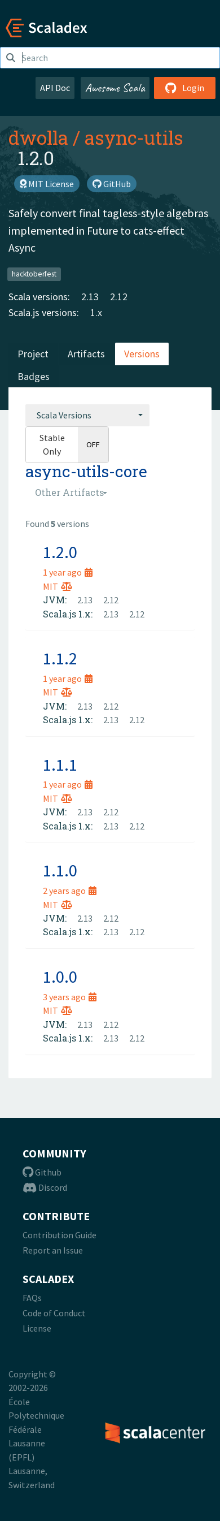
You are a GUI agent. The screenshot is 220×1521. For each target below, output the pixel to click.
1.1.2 (60, 658)
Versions (142, 353)
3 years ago (69, 997)
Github (42, 1172)
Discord (45, 1187)
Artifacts (86, 353)
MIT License (47, 183)
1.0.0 (60, 976)
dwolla (38, 137)
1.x (96, 312)
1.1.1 (60, 764)
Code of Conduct (54, 1313)
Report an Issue (53, 1250)
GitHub (112, 183)
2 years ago (69, 890)
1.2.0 (60, 552)
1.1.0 (60, 870)
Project (33, 353)
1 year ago (68, 572)
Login (184, 87)
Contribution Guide (59, 1235)
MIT (57, 586)
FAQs (32, 1297)
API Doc (55, 87)
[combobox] (87, 415)
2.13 (90, 296)
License (37, 1328)
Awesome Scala (115, 87)
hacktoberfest (34, 274)
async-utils (134, 137)
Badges (33, 376)
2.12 (118, 296)
